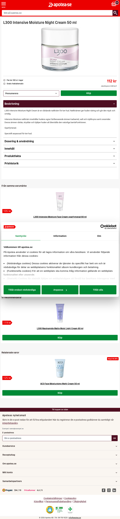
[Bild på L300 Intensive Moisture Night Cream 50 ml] (60, 49)
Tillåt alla (98, 289)
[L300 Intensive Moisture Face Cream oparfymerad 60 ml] (7, 211)
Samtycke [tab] (20, 236)
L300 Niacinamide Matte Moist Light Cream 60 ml (60, 328)
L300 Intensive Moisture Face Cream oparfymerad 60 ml (60, 217)
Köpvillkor (38, 501)
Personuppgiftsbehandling (58, 501)
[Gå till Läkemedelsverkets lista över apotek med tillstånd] (70, 509)
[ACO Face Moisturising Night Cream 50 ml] (7, 378)
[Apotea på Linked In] (115, 490)
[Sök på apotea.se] (57, 13)
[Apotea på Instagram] (109, 490)
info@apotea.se (75, 518)
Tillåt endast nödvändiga (22, 289)
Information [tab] (60, 236)
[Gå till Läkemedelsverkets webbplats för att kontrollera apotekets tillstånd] (59, 509)
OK (114, 438)
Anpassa (60, 289)
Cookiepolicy (70, 498)
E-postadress (8, 432)
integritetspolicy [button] (10, 423)
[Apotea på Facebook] (104, 490)
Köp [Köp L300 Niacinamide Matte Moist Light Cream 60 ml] (60, 337)
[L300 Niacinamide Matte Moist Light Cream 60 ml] (7, 323)
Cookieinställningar (53, 498)
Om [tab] (99, 236)
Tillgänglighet (79, 501)
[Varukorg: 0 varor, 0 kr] (114, 4)
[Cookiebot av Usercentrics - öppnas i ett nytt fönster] (102, 226)
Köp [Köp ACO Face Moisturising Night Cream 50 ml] (60, 392)
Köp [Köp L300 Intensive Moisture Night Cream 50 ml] (88, 93)
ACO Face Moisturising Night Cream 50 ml (60, 383)
